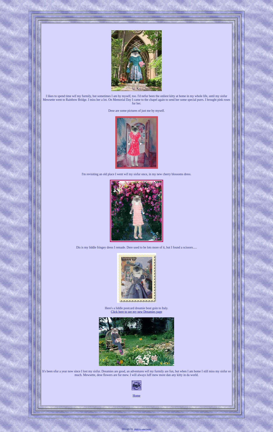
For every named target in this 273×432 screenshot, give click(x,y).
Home (136, 395)
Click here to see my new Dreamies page (136, 312)
